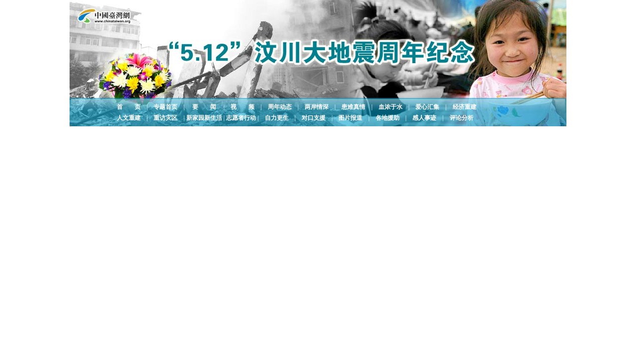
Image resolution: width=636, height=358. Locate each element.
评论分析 (462, 117)
